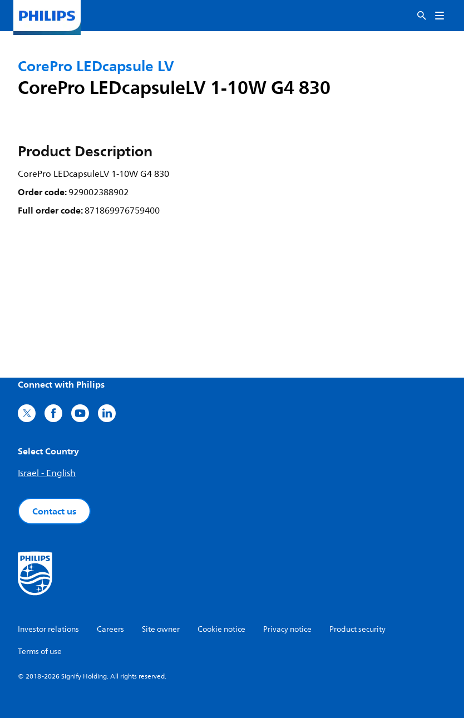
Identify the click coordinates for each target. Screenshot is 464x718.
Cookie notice (221, 629)
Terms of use (40, 651)
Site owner (161, 629)
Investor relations (48, 629)
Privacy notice (287, 629)
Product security (357, 629)
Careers (110, 629)
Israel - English (47, 473)
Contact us (54, 511)
